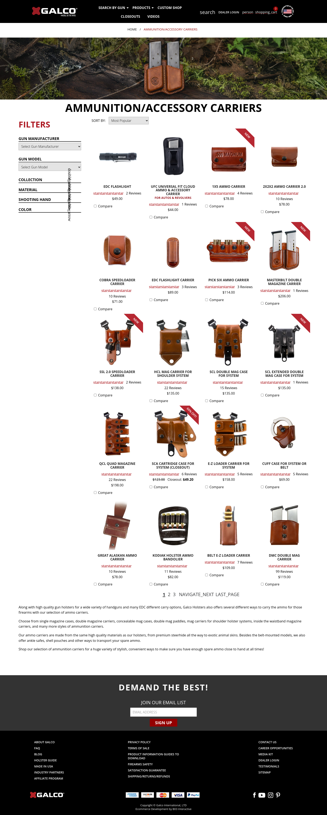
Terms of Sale (138, 748)
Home (132, 29)
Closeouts (130, 16)
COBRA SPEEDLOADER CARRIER (117, 282)
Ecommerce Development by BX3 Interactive (163, 809)
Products (142, 7)
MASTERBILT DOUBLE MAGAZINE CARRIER (284, 282)
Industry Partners (49, 772)
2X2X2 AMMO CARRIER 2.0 (284, 187)
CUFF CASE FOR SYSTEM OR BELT (284, 466)
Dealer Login (228, 12)
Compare (105, 206)
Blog (38, 754)
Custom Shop (169, 7)
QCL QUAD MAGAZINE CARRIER (117, 466)
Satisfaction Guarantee (147, 770)
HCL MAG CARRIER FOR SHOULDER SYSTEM (173, 374)
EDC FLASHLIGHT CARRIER (173, 280)
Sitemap (264, 772)
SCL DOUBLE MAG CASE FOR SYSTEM (229, 374)
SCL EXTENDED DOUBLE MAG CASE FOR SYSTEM (284, 374)
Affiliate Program (48, 778)
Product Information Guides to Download (153, 756)
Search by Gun (113, 7)
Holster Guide (45, 760)
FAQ (37, 748)
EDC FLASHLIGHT (117, 187)
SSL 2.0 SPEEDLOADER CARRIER (117, 374)
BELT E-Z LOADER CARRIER (228, 556)
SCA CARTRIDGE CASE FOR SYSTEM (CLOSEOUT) (173, 466)
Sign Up (163, 722)
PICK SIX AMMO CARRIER (228, 280)
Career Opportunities (275, 748)
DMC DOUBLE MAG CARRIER (284, 557)
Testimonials (268, 766)
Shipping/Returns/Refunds (149, 776)
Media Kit (265, 754)
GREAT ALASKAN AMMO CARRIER (117, 557)
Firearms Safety (140, 764)
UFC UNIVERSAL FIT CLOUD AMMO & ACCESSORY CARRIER (173, 192)
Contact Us (267, 742)
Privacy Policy (139, 742)
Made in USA (43, 766)
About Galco (44, 742)
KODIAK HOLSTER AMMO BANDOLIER (172, 557)
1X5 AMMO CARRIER (228, 187)
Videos (153, 16)
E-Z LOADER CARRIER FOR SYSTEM (228, 466)
